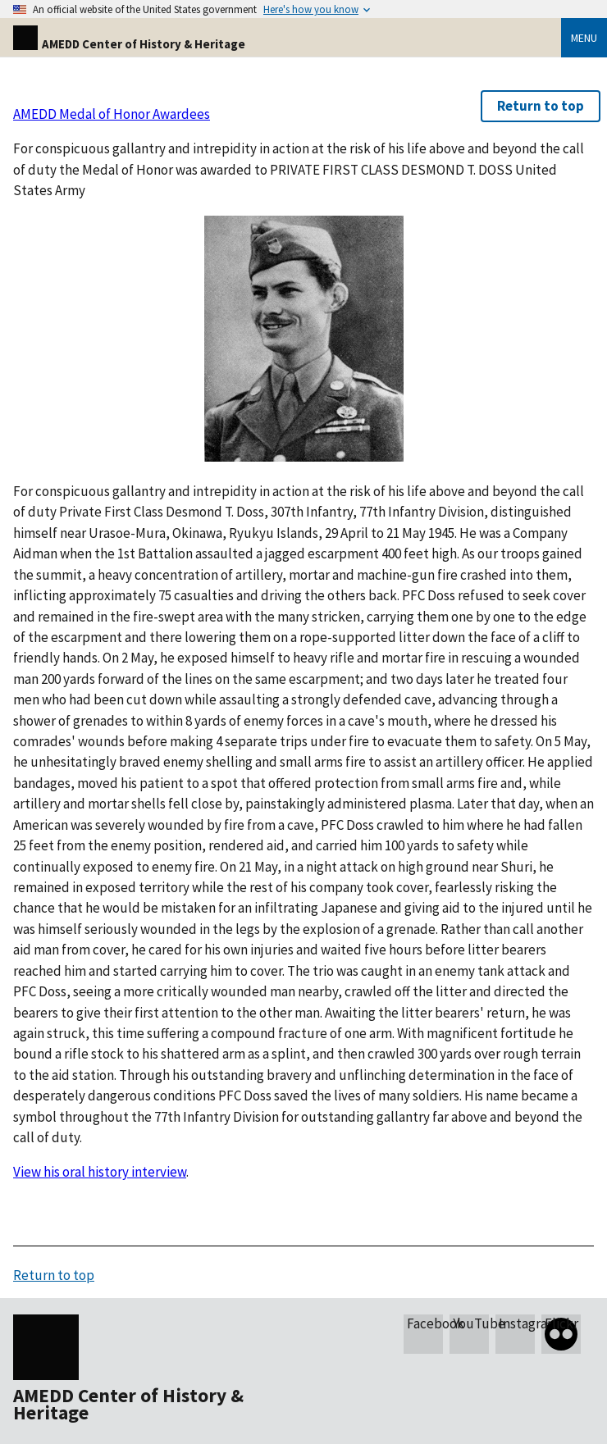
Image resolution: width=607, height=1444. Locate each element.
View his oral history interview (99, 1172)
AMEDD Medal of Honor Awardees (111, 114)
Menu (584, 37)
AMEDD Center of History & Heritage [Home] (129, 44)
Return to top (540, 106)
